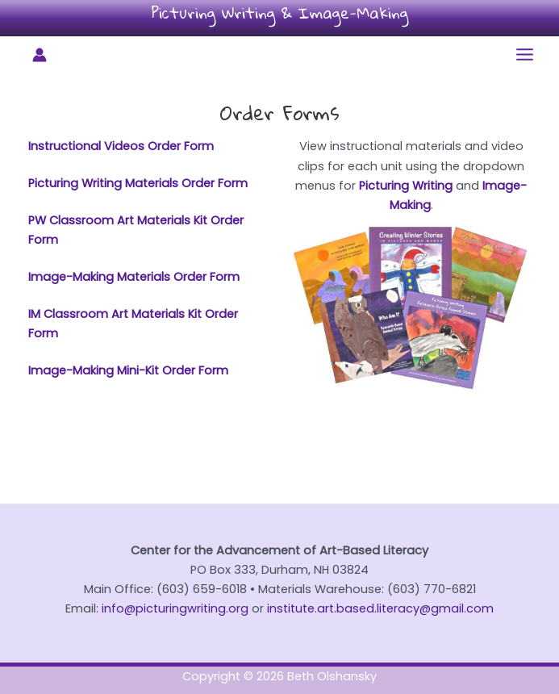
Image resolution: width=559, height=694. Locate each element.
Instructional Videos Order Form (121, 146)
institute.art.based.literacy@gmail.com (380, 608)
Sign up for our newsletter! (280, 474)
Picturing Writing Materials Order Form (138, 183)
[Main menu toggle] (525, 54)
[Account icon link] (39, 55)
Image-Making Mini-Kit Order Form (128, 370)
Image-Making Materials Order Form (134, 277)
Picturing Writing (406, 186)
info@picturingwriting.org (175, 608)
